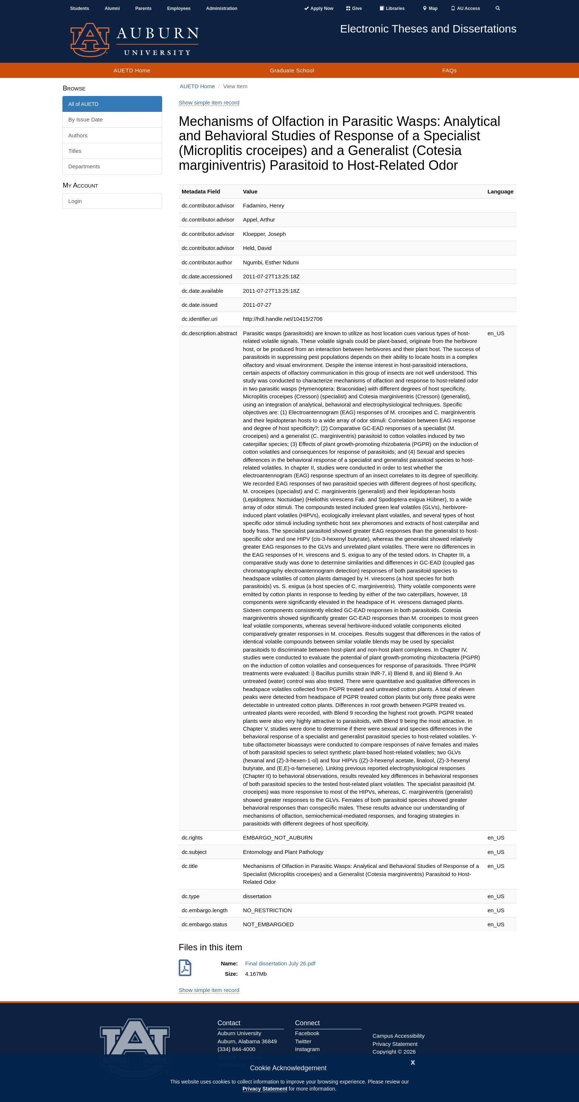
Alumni (112, 8)
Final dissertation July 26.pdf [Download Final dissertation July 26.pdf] (281, 963)
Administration (221, 8)
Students (79, 8)
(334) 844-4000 (236, 1049)
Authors (78, 135)
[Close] (413, 1061)
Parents (143, 8)
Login (75, 201)
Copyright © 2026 (394, 1051)
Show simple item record (209, 102)
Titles (74, 151)
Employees (179, 8)
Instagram (307, 1049)
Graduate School (292, 70)
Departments (84, 166)
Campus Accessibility (399, 1036)
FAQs (449, 70)
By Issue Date (85, 119)
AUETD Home (131, 70)
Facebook (307, 1033)
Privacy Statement (265, 1089)
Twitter (303, 1041)
